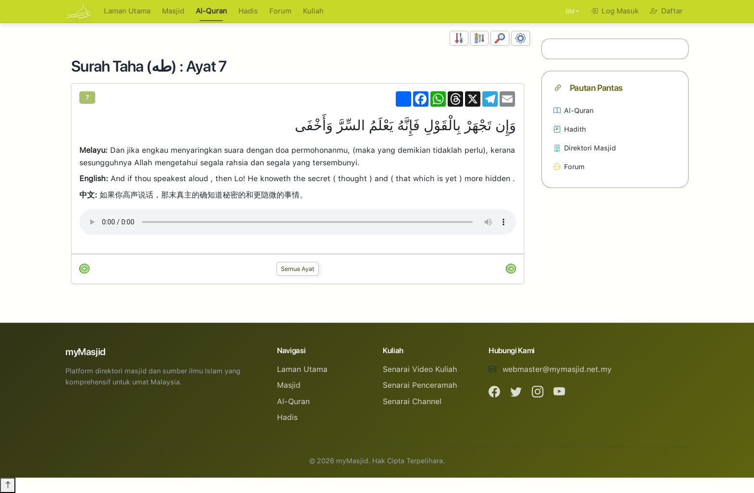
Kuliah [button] (313, 11)
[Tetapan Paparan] (520, 38)
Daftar (666, 11)
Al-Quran (211, 11)
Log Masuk (615, 11)
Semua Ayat (297, 268)
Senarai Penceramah (420, 385)
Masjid (173, 11)
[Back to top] (7, 485)
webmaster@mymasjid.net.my (557, 369)
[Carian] (499, 38)
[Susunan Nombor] (459, 38)
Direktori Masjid (584, 148)
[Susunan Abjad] (479, 38)
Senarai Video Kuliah (420, 369)
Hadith (569, 129)
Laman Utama (127, 11)
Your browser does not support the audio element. (297, 222)
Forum (280, 11)
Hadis (248, 11)
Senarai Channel (412, 401)
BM (570, 11)
